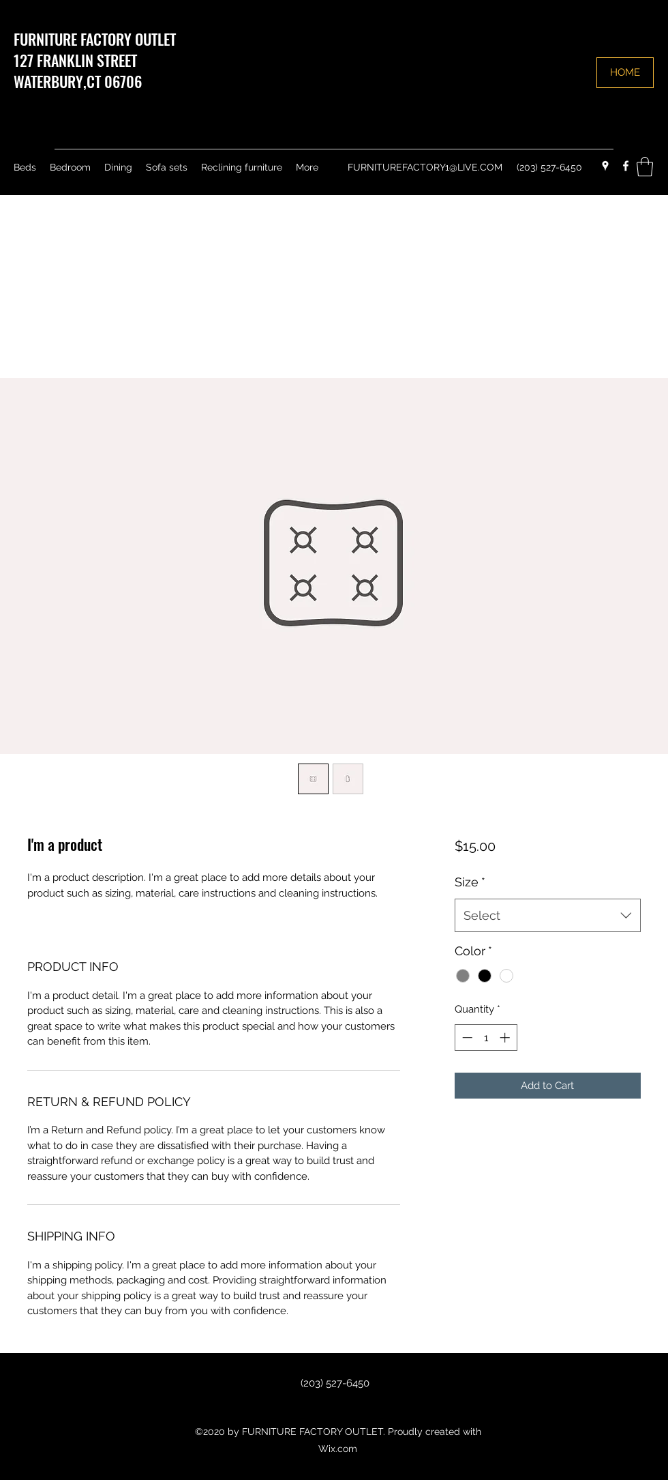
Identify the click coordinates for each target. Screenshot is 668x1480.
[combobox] (548, 916)
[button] (645, 167)
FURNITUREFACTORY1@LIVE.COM (425, 167)
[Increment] (506, 1037)
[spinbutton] (485, 1037)
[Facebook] (626, 166)
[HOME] (625, 72)
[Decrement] (466, 1037)
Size (470, 882)
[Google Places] (605, 166)
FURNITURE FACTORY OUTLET (95, 39)
